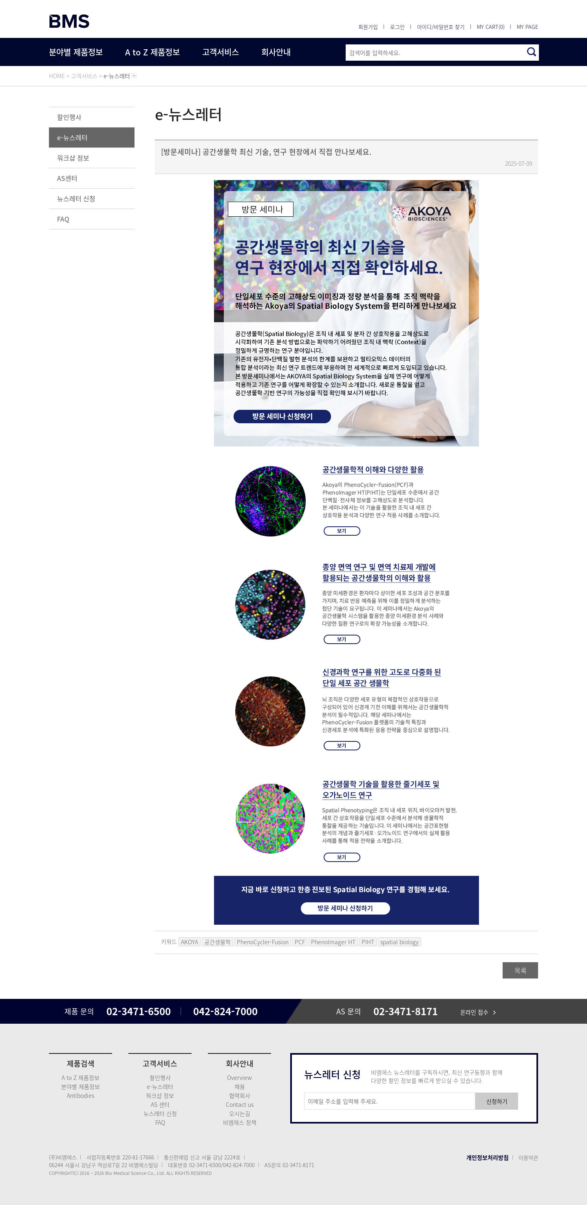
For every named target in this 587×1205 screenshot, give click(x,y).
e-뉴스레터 (72, 137)
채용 (239, 1086)
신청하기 (497, 1101)
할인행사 (69, 117)
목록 (520, 970)
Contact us (240, 1104)
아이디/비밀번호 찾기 (441, 27)
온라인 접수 (478, 1012)
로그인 (397, 27)
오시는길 (239, 1113)
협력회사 (239, 1095)
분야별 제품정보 (76, 52)
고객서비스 (220, 52)
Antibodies (80, 1095)
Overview (239, 1077)
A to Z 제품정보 (152, 52)
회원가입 (368, 27)
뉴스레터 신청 (76, 198)
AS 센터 (160, 1104)
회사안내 (276, 52)
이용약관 (528, 1157)
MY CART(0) (491, 27)
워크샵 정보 (73, 158)
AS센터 (67, 178)
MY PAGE (527, 27)
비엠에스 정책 (239, 1122)
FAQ (63, 219)
